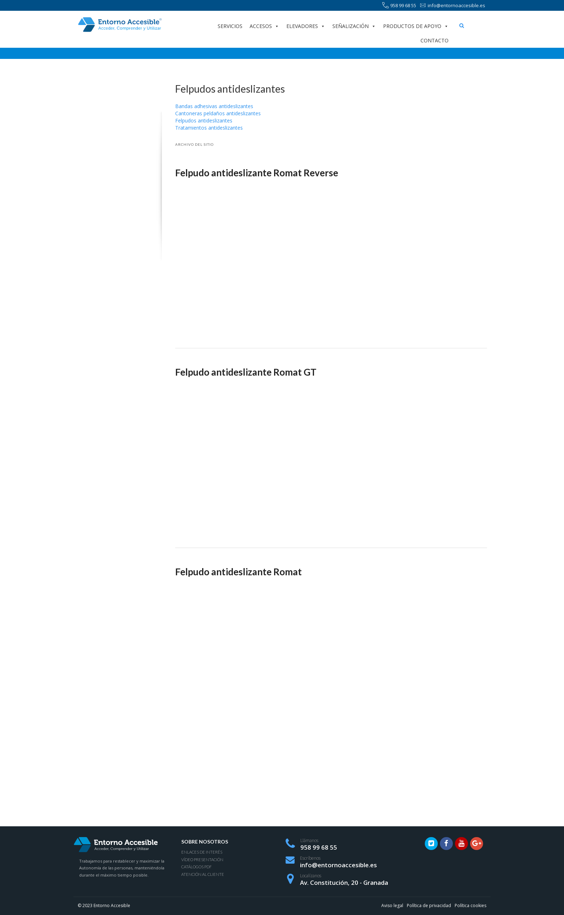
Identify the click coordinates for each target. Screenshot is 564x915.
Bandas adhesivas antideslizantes (214, 106)
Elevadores (305, 26)
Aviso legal (392, 905)
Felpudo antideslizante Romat (238, 571)
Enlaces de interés (201, 852)
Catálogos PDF (196, 866)
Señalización (354, 26)
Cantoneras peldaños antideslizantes (218, 113)
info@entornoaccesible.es (452, 5)
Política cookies (470, 905)
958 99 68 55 (399, 5)
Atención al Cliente (202, 874)
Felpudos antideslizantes (203, 120)
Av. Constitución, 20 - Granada (344, 882)
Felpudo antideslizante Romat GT (246, 372)
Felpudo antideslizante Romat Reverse (256, 172)
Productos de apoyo (416, 26)
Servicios (230, 26)
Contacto (434, 40)
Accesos (264, 26)
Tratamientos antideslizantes (209, 127)
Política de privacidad (429, 905)
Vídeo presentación (202, 859)
